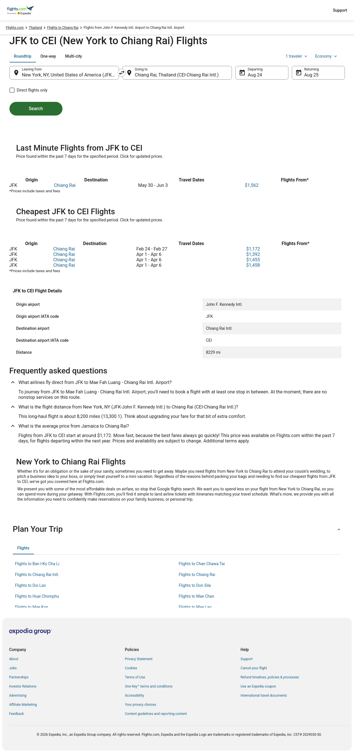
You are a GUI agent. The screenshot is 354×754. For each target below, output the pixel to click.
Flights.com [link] (15, 28)
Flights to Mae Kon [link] (31, 607)
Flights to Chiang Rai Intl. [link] (37, 574)
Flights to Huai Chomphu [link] (37, 596)
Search (36, 108)
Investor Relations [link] (23, 686)
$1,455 (253, 259)
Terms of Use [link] (135, 677)
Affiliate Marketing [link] (23, 705)
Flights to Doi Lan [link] (30, 585)
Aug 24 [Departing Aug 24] (255, 75)
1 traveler (297, 56)
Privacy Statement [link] (139, 659)
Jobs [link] (13, 668)
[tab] (22, 56)
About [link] (13, 659)
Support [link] (246, 659)
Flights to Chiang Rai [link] (62, 28)
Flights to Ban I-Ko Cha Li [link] (37, 563)
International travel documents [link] (263, 696)
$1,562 (251, 185)
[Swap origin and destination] (122, 73)
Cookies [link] (131, 668)
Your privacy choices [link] (140, 705)
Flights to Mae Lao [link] (195, 607)
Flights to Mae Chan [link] (196, 596)
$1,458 (253, 265)
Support (340, 10)
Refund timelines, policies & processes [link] (269, 677)
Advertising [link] (17, 696)
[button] (177, 529)
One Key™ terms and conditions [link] (149, 686)
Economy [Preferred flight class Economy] (326, 56)
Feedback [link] (16, 714)
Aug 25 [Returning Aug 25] (311, 75)
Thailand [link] (35, 28)
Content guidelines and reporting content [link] (156, 714)
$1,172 (253, 249)
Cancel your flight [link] (253, 668)
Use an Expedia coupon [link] (258, 686)
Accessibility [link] (134, 696)
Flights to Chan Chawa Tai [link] (202, 563)
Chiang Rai (65, 185)
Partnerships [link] (19, 677)
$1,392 (253, 254)
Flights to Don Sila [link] (195, 585)
